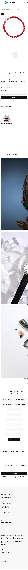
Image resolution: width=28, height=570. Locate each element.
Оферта (3, 549)
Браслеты (3, 9)
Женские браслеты (7, 399)
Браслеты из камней (21, 399)
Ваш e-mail (3, 90)
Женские (12, 9)
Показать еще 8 (14, 440)
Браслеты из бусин (7, 404)
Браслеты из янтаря (21, 404)
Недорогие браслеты (14, 409)
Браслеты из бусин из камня (14, 430)
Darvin (7, 9)
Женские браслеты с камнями (14, 419)
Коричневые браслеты (14, 424)
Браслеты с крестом (14, 414)
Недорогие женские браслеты (14, 435)
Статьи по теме (9, 154)
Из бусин (17, 9)
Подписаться (14, 473)
